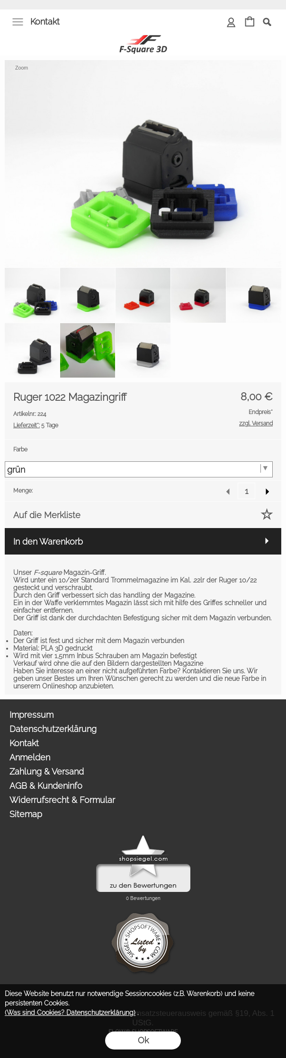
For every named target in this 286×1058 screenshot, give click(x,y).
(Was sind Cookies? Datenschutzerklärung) (70, 1012)
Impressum (31, 715)
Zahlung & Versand (46, 771)
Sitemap (25, 814)
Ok (143, 1040)
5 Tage (35, 425)
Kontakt (45, 21)
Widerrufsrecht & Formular (62, 800)
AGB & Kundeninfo (45, 786)
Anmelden (29, 757)
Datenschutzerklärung (53, 729)
